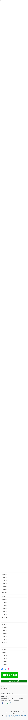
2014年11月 (4, 618)
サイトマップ (4, 686)
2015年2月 (4, 608)
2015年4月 (4, 602)
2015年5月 (4, 599)
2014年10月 (4, 621)
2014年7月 (4, 630)
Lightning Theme (17, 715)
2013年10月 (4, 658)
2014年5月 (4, 636)
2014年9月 (4, 624)
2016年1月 (4, 577)
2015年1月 (4, 611)
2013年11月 (4, 655)
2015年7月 (4, 593)
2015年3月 (4, 605)
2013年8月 (4, 664)
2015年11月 (4, 583)
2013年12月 (4, 652)
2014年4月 (4, 639)
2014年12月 (4, 614)
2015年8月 (4, 589)
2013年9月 (4, 661)
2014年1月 (4, 649)
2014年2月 (4, 646)
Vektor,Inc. (16, 716)
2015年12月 (4, 580)
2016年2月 (4, 574)
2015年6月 (4, 596)
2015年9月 (4, 586)
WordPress (9, 715)
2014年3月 (4, 643)
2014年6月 (4, 633)
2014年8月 (4, 627)
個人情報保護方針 (5, 689)
